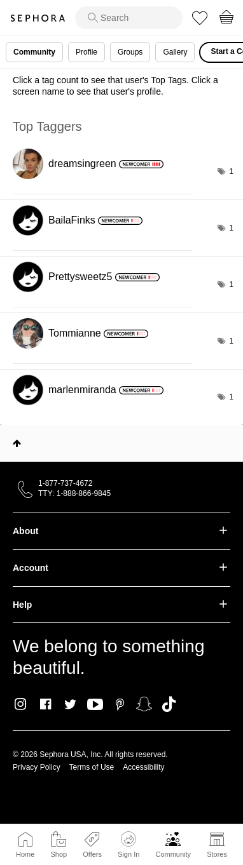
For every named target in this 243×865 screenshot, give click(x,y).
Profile (86, 52)
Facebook (45, 704)
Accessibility (143, 767)
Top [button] (17, 443)
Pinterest (120, 704)
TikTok (169, 704)
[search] (129, 17)
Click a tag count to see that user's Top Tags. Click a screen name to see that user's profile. (115, 86)
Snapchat (144, 704)
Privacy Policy (36, 767)
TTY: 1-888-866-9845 (74, 493)
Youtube (95, 705)
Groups (130, 52)
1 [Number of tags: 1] (231, 171)
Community (173, 854)
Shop (58, 854)
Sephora (38, 18)
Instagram (21, 704)
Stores (217, 854)
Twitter (70, 704)
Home (25, 854)
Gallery (175, 52)
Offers (92, 854)
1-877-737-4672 (65, 483)
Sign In (128, 844)
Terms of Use (92, 767)
